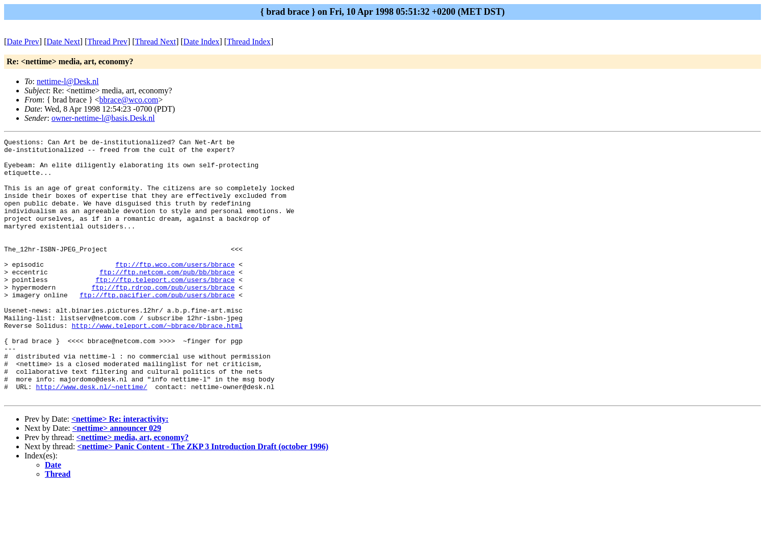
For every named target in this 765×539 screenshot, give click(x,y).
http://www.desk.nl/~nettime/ (91, 437)
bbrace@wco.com (129, 99)
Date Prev (23, 41)
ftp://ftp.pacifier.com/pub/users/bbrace (157, 326)
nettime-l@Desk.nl (68, 81)
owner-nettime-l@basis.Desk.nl (103, 118)
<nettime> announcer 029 (116, 480)
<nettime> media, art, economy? (132, 489)
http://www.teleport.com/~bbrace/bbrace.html (157, 363)
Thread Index (249, 41)
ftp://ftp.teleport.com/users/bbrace (164, 308)
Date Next (63, 41)
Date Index (201, 41)
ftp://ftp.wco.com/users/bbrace (174, 290)
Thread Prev (107, 41)
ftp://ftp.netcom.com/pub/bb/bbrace (166, 299)
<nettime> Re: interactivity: (120, 471)
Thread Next (155, 41)
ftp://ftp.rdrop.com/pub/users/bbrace (163, 317)
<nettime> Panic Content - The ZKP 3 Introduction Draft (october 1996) (203, 498)
